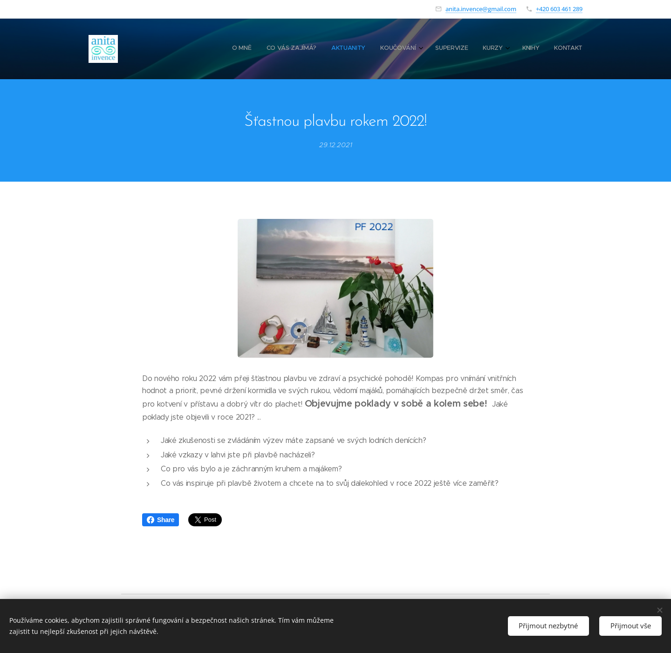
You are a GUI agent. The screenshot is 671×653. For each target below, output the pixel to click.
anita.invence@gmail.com (480, 9)
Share (160, 520)
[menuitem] (471, 49)
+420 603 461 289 (559, 9)
